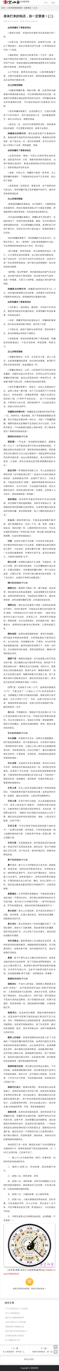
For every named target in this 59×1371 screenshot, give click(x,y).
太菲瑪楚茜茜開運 (14, 8)
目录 (46, 3)
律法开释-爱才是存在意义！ (16, 1331)
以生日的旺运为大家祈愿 (15, 1322)
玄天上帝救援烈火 (12, 1313)
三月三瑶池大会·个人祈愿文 (16, 1309)
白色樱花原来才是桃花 (14, 1336)
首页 (3, 8)
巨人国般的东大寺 (12, 1340)
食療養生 (27, 8)
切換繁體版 (25, 2)
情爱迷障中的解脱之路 (14, 1327)
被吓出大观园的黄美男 (14, 1318)
